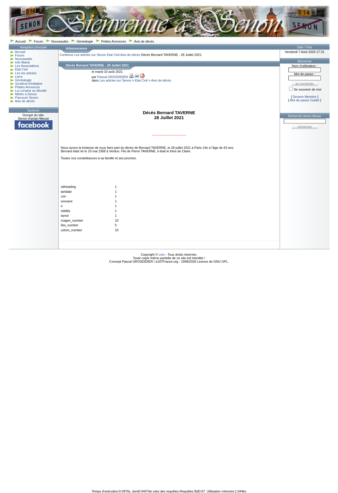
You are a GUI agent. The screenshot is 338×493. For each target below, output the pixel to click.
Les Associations (27, 66)
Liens (19, 76)
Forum (38, 41)
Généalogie (84, 41)
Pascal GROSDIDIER (112, 77)
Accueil (20, 41)
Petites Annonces (113, 41)
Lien (162, 254)
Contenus (66, 54)
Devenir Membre (304, 96)
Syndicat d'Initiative (29, 83)
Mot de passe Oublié (304, 100)
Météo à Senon (26, 94)
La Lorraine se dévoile (31, 90)
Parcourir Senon (26, 97)
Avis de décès (144, 41)
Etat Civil (21, 69)
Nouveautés (60, 41)
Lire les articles (25, 73)
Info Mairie (22, 62)
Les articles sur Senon (90, 54)
